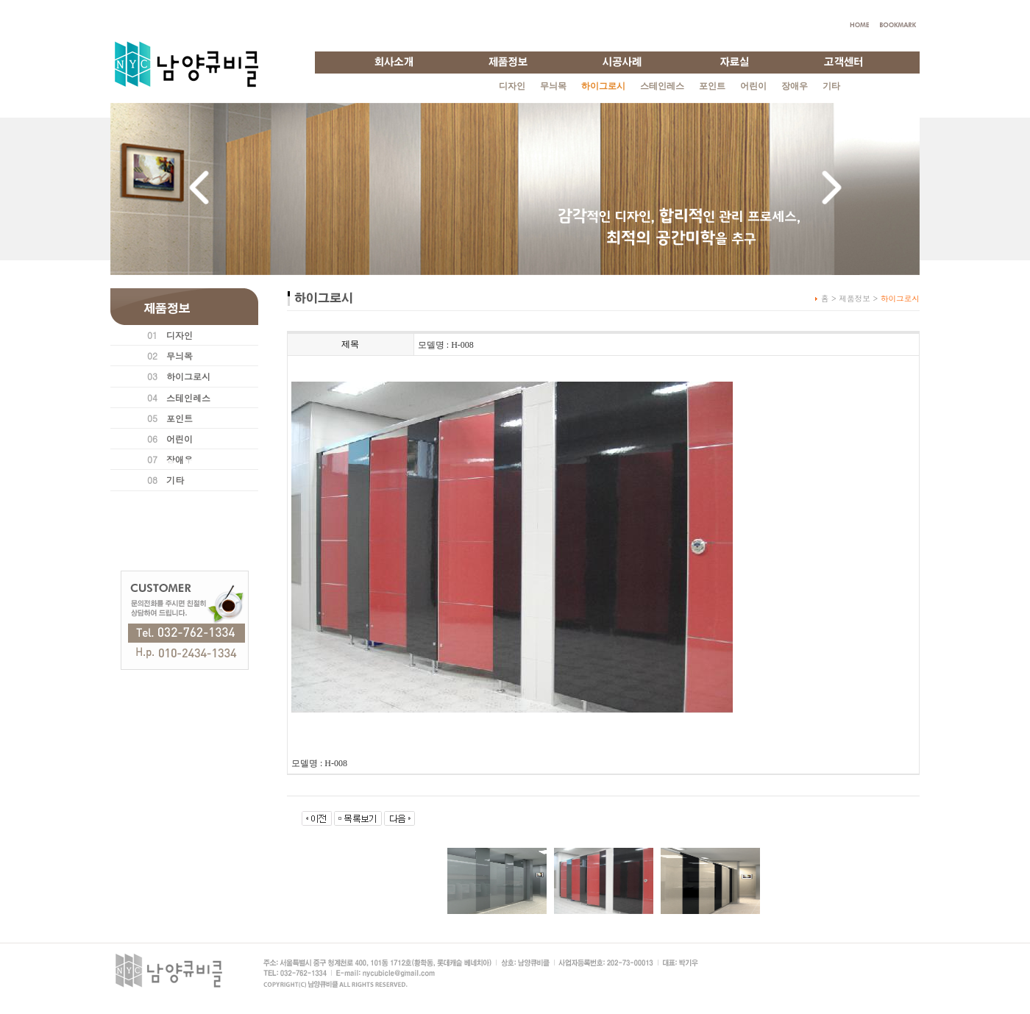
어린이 (753, 86)
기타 (831, 86)
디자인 (512, 86)
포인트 (712, 86)
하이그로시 (188, 376)
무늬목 (553, 86)
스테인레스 (662, 86)
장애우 (794, 86)
